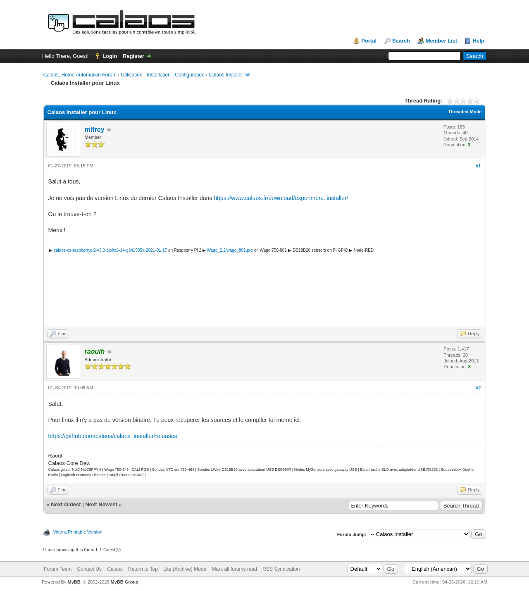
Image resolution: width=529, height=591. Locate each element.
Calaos (114, 569)
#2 (478, 387)
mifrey (95, 129)
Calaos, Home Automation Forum (80, 75)
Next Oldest (66, 504)
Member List (442, 41)
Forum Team (57, 569)
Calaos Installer (226, 75)
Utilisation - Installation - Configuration (163, 75)
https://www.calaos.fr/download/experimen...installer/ (281, 198)
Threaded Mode (464, 111)
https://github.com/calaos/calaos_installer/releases (112, 436)
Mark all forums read (234, 569)
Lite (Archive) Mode (184, 569)
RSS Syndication (281, 569)
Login (109, 56)
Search (401, 41)
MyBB (73, 581)
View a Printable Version (77, 531)
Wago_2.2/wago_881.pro (230, 250)
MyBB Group (124, 581)
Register (133, 56)
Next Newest (101, 504)
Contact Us (89, 569)
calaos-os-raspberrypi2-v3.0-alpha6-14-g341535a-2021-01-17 (110, 250)
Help (478, 41)
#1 (478, 165)
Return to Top (143, 569)
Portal (368, 41)
